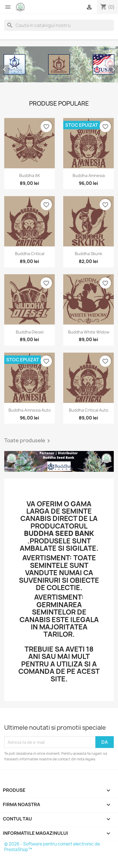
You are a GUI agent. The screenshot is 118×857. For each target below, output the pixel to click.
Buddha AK (29, 175)
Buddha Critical (29, 253)
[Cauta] (59, 25)
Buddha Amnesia (89, 175)
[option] (59, 64)
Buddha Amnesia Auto (29, 410)
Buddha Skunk (88, 253)
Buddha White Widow (88, 332)
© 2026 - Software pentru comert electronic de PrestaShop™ (52, 847)
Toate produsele (28, 440)
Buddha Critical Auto (88, 410)
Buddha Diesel (29, 332)
